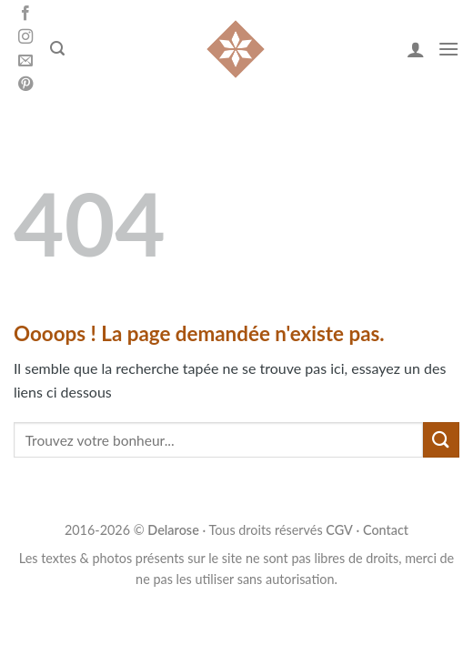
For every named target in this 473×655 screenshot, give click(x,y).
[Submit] (441, 440)
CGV (339, 530)
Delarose (172, 530)
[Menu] (448, 48)
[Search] (57, 48)
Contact (385, 530)
